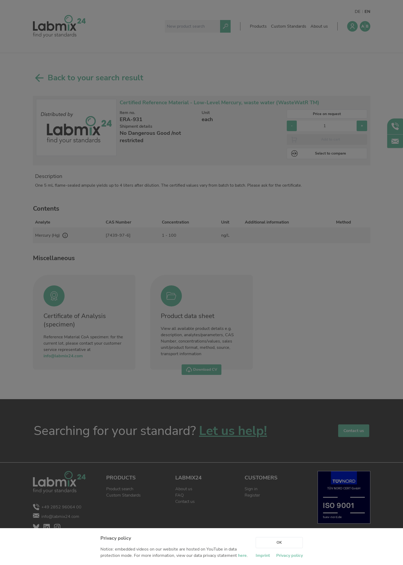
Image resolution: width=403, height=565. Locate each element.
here (242, 555)
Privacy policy (289, 555)
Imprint (263, 555)
